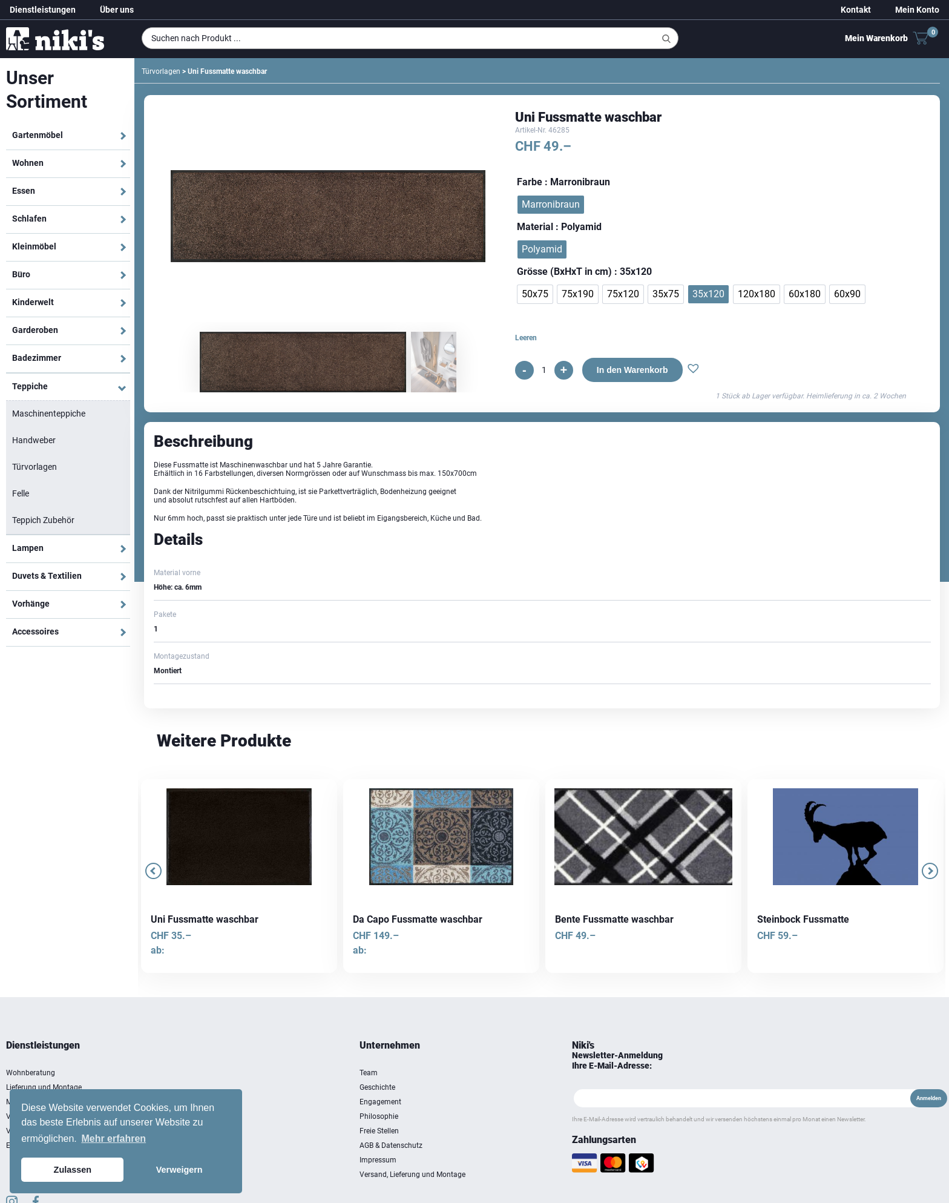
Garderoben (35, 330)
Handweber (34, 440)
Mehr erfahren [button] (113, 1138)
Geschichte (377, 1087)
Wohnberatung (30, 1073)
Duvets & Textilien (47, 576)
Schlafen (29, 218)
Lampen (28, 548)
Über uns (117, 10)
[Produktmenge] (544, 370)
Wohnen (28, 163)
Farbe (529, 182)
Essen (23, 191)
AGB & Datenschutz (391, 1145)
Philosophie (379, 1116)
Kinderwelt (33, 302)
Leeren (526, 338)
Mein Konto (917, 10)
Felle (20, 493)
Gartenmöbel (37, 135)
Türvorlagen (34, 467)
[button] (693, 370)
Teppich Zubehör (43, 520)
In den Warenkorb (632, 370)
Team (369, 1073)
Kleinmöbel (34, 246)
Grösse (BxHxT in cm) (564, 271)
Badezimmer (36, 358)
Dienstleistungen (43, 10)
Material (535, 226)
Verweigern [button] (179, 1170)
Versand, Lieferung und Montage (412, 1174)
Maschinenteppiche (48, 413)
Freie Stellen (379, 1131)
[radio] (550, 205)
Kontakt (856, 10)
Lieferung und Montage (44, 1087)
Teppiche (30, 386)
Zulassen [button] (72, 1170)
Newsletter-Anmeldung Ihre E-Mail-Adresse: (617, 1060)
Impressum (378, 1160)
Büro (21, 274)
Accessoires (35, 631)
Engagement (380, 1102)
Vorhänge (31, 603)
